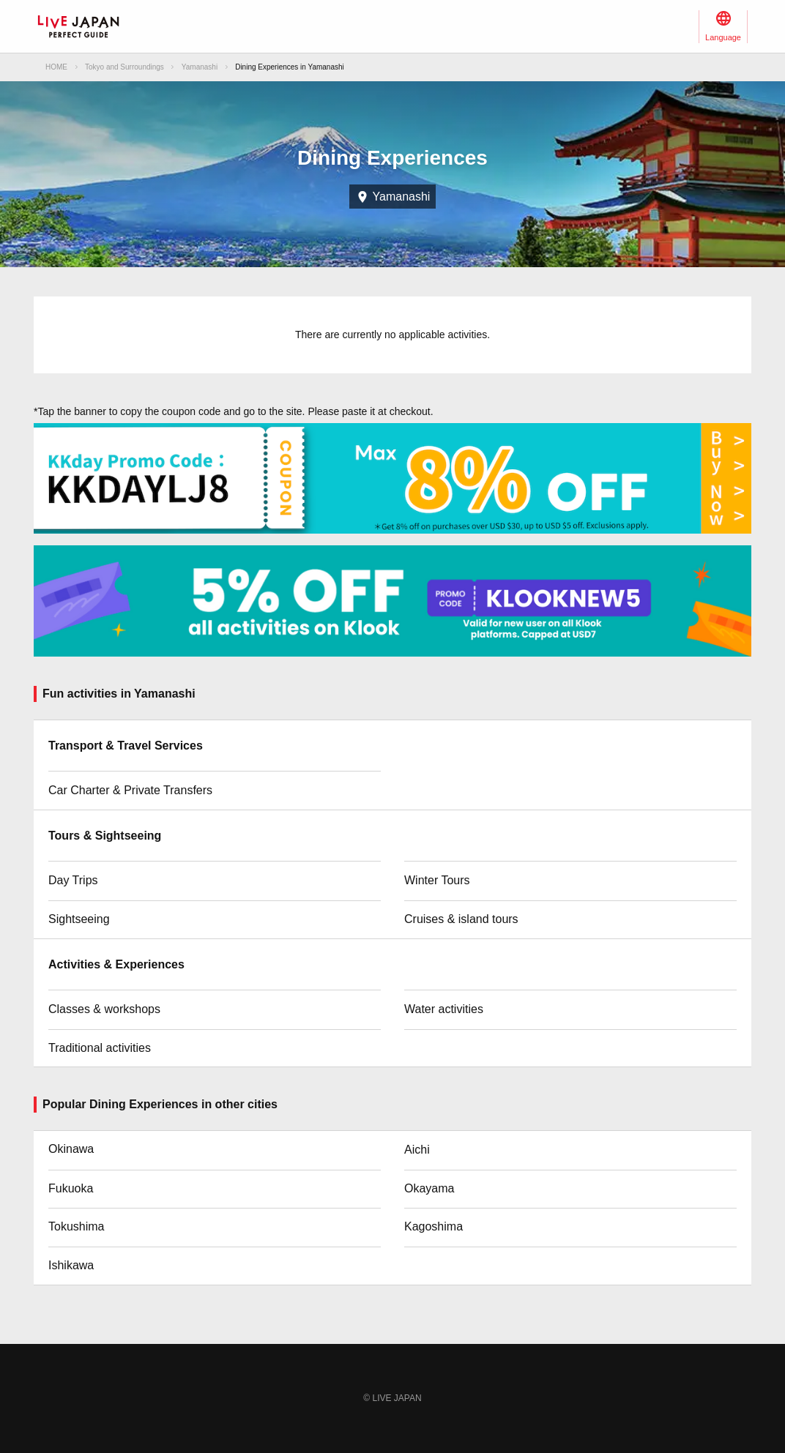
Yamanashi (199, 67)
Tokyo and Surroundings (124, 67)
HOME (56, 67)
